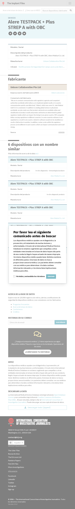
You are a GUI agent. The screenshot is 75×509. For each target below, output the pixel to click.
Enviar (51, 276)
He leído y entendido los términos (30, 276)
